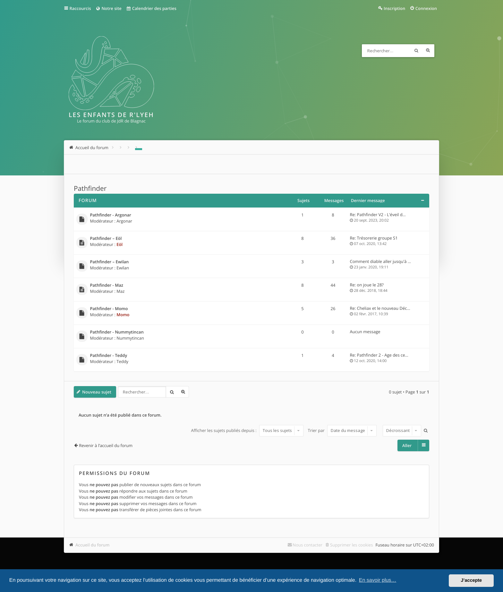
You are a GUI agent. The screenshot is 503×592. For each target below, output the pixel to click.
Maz (120, 291)
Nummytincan (130, 338)
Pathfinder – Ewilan (109, 262)
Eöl (119, 244)
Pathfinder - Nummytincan (117, 332)
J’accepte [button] (471, 580)
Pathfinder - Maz (106, 285)
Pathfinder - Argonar (110, 215)
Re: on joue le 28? (367, 285)
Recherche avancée (428, 50)
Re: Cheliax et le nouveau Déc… (380, 308)
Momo (122, 314)
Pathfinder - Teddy (108, 355)
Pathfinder (90, 188)
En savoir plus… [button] (377, 580)
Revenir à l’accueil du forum (105, 445)
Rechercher (416, 50)
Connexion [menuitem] (426, 8)
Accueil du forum (92, 545)
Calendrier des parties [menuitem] (151, 8)
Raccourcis (80, 8)
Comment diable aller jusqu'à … (380, 261)
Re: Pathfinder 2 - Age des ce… (379, 355)
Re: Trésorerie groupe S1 (374, 238)
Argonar (124, 221)
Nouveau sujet (96, 392)
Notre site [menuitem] (108, 8)
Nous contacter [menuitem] (307, 545)
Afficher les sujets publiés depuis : (247, 430)
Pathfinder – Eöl (106, 238)
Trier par (342, 430)
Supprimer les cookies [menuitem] (351, 545)
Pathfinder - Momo (109, 308)
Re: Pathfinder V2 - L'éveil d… (378, 214)
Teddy (122, 361)
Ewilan (122, 268)
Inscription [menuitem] (394, 8)
